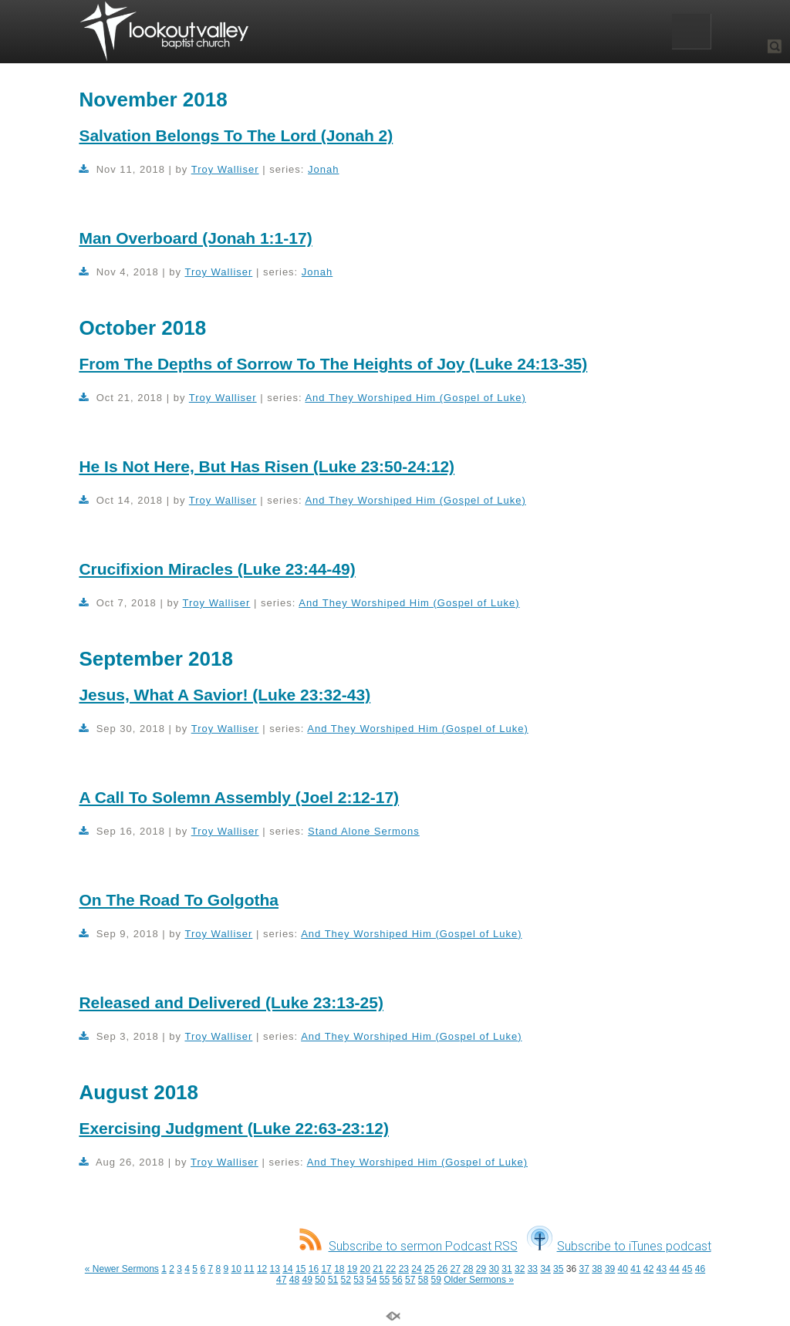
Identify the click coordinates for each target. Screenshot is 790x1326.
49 (307, 1279)
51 (333, 1279)
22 (391, 1269)
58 (423, 1279)
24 (416, 1269)
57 (410, 1279)
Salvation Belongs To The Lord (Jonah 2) (236, 135)
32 (520, 1269)
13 (275, 1269)
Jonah (323, 169)
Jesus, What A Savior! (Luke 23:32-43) (224, 694)
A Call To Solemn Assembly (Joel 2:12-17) (239, 797)
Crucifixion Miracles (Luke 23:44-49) (217, 569)
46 (700, 1269)
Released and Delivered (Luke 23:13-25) (231, 1002)
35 (558, 1269)
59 (436, 1279)
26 (442, 1269)
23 (404, 1269)
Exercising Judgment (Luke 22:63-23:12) (233, 1128)
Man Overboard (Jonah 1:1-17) (195, 238)
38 (597, 1269)
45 (687, 1269)
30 (494, 1269)
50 (320, 1279)
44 (674, 1269)
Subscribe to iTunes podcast (619, 1246)
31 (506, 1269)
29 (481, 1269)
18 (339, 1269)
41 (635, 1269)
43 (662, 1269)
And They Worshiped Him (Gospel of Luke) (415, 397)
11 (249, 1269)
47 (281, 1279)
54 (371, 1279)
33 (533, 1269)
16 (314, 1269)
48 (294, 1279)
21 (378, 1269)
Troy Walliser (225, 169)
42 (648, 1269)
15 (300, 1269)
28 (468, 1269)
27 (455, 1269)
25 (429, 1269)
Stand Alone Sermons (364, 831)
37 (584, 1269)
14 (287, 1269)
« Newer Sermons (122, 1269)
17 (326, 1269)
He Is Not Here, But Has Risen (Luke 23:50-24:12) (266, 466)
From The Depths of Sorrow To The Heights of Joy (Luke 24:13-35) (333, 364)
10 (236, 1269)
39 (610, 1269)
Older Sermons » (479, 1279)
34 (545, 1269)
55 (385, 1279)
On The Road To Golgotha (179, 900)
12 (262, 1269)
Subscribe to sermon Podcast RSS (408, 1246)
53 (358, 1279)
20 (365, 1269)
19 (352, 1269)
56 (397, 1279)
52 (346, 1279)
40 (623, 1269)
